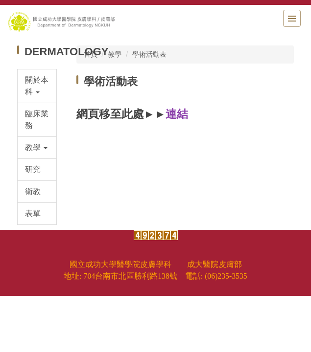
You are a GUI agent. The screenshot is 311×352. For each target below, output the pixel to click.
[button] (37, 86)
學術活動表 (149, 54)
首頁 (90, 54)
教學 (114, 54)
